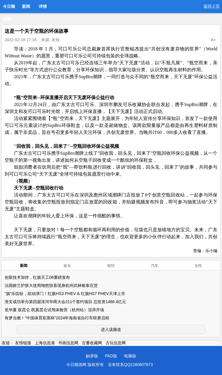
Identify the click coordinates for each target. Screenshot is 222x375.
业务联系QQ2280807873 (130, 364)
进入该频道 (111, 329)
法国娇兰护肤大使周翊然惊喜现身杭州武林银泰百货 (51, 285)
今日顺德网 (9, 8)
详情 (43, 6)
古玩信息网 (116, 343)
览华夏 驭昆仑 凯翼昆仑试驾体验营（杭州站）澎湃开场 (54, 309)
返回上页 (212, 6)
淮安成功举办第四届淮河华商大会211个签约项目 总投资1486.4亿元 (65, 301)
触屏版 (92, 356)
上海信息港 (45, 343)
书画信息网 (68, 343)
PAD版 (111, 356)
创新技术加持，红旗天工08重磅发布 (37, 277)
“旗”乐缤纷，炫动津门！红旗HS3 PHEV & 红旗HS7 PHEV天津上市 (65, 293)
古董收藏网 (92, 343)
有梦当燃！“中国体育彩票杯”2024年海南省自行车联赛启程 (57, 318)
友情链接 (23, 343)
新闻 (26, 6)
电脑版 (130, 356)
